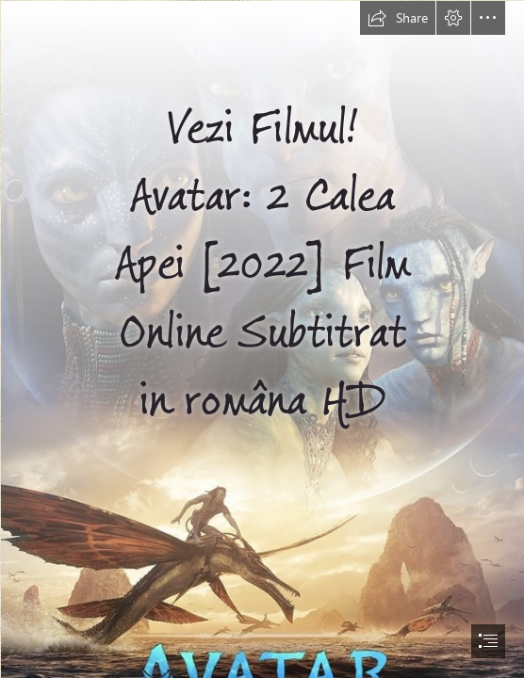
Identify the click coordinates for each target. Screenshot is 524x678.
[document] (262, 339)
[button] (397, 18)
